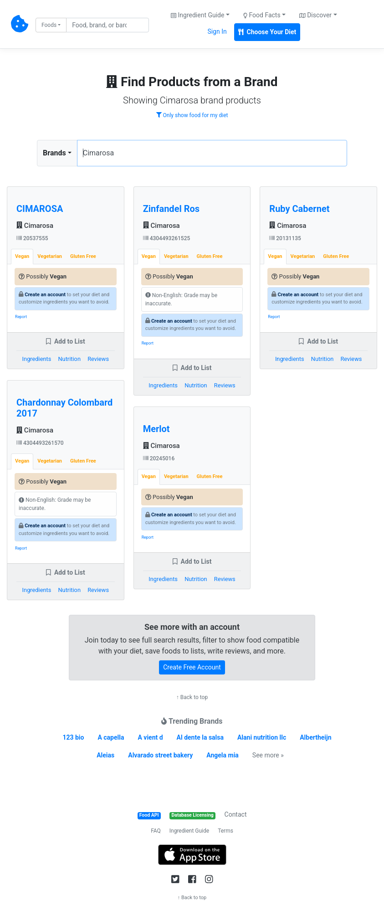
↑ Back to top (192, 697)
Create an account (45, 295)
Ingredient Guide (189, 831)
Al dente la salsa (200, 737)
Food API (149, 815)
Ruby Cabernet (299, 208)
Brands (54, 153)
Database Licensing (193, 815)
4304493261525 (166, 238)
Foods (48, 25)
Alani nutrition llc (261, 737)
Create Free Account (192, 667)
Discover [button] (315, 15)
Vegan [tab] (22, 256)
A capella (110, 737)
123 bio (73, 737)
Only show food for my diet (192, 115)
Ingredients (36, 358)
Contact (236, 814)
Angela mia (222, 755)
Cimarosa (34, 225)
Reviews (98, 358)
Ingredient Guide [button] (197, 15)
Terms (225, 831)
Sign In (216, 31)
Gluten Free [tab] (83, 256)
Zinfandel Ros (171, 208)
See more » (268, 755)
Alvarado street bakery (160, 755)
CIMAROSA (39, 208)
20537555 (32, 238)
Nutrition (69, 358)
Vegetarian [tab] (49, 256)
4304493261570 (40, 443)
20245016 (159, 458)
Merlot (156, 428)
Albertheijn (315, 737)
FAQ (156, 831)
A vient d (150, 737)
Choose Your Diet (267, 32)
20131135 (285, 238)
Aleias (105, 755)
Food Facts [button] (262, 15)
